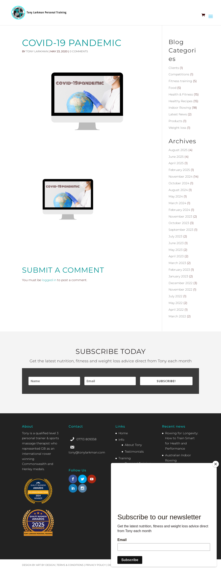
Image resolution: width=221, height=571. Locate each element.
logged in (49, 280)
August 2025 (178, 150)
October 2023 (179, 223)
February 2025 (179, 170)
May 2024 (176, 196)
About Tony (133, 445)
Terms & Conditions (70, 564)
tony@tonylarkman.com (87, 452)
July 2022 (175, 296)
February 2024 (179, 210)
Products (175, 121)
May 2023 (176, 250)
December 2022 (181, 283)
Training (124, 458)
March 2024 (177, 203)
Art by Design (45, 564)
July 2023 (175, 236)
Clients (174, 68)
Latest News (178, 114)
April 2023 (176, 256)
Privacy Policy (95, 564)
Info (121, 440)
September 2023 (181, 230)
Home (123, 433)
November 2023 (180, 216)
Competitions (179, 74)
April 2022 (176, 310)
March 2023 (177, 263)
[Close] (215, 464)
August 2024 (178, 190)
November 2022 (180, 289)
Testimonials (134, 451)
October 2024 (179, 183)
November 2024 (181, 176)
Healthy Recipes (181, 101)
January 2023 (178, 276)
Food (172, 88)
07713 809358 (86, 439)
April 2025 (176, 163)
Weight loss (177, 128)
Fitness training (180, 81)
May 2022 (176, 303)
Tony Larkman (37, 51)
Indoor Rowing (180, 108)
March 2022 (177, 316)
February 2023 (179, 270)
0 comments (79, 51)
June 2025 (176, 157)
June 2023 (176, 243)
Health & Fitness (181, 94)
